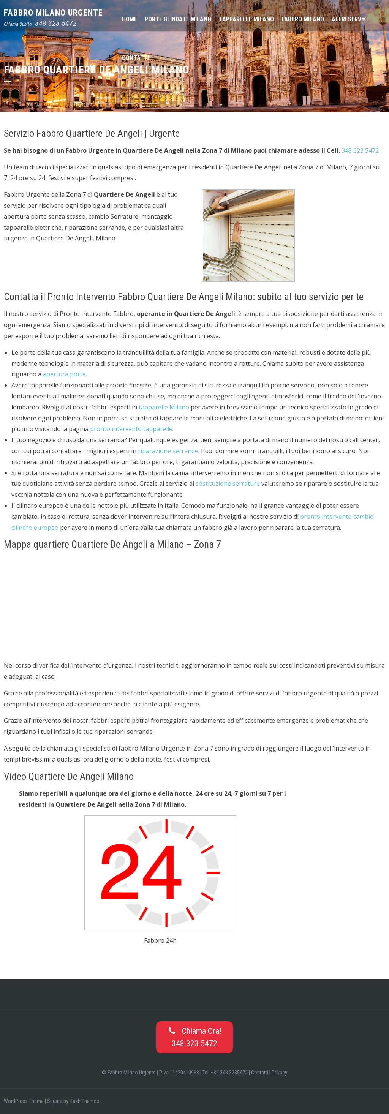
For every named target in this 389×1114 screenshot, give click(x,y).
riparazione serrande (168, 451)
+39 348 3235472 (229, 1073)
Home (129, 19)
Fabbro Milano (302, 19)
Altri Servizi (350, 19)
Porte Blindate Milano (178, 19)
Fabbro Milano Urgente (53, 12)
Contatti (135, 58)
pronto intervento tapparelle (131, 429)
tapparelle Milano (164, 407)
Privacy (279, 1073)
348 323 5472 (56, 23)
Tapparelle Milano (246, 19)
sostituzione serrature (228, 483)
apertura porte (64, 374)
